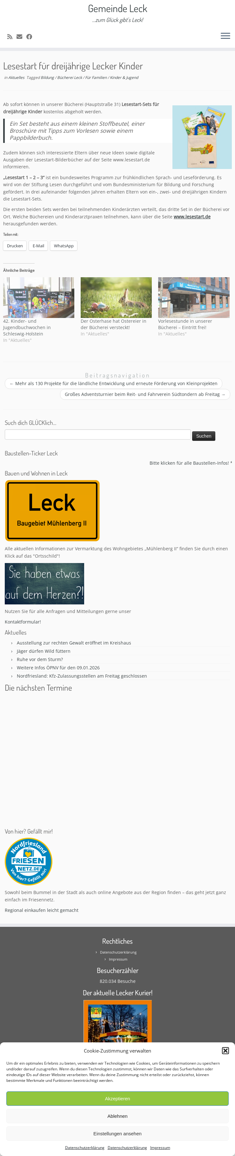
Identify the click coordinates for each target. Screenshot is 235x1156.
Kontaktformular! (23, 622)
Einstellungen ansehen (117, 1133)
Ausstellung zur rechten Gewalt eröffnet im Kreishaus (74, 643)
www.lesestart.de (192, 217)
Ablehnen (117, 1116)
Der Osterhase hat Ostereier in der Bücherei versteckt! (113, 324)
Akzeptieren (117, 1098)
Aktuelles (16, 77)
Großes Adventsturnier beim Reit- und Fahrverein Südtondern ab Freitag (145, 394)
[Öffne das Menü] (225, 36)
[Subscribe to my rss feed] (12, 36)
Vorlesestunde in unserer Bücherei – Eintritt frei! (185, 324)
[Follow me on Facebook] (31, 36)
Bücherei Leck (70, 77)
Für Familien (96, 77)
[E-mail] (21, 36)
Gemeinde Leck (117, 8)
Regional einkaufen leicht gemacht (41, 910)
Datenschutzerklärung (84, 1147)
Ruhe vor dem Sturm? (40, 659)
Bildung (48, 77)
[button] (225, 1050)
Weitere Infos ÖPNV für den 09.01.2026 (58, 668)
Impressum (160, 1147)
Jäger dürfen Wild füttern (43, 651)
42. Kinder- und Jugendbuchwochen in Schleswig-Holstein (27, 327)
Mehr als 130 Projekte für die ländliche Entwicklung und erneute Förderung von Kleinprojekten (114, 383)
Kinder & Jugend (124, 77)
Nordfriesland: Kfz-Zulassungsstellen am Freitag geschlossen (82, 676)
